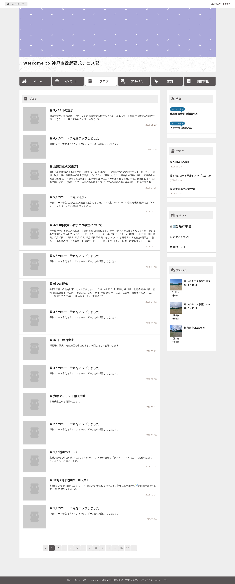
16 (121, 548)
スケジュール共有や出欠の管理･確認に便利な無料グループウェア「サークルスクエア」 (129, 580)
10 (108, 548)
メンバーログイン (16, 4)
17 (127, 548)
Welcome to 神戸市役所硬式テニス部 (61, 63)
